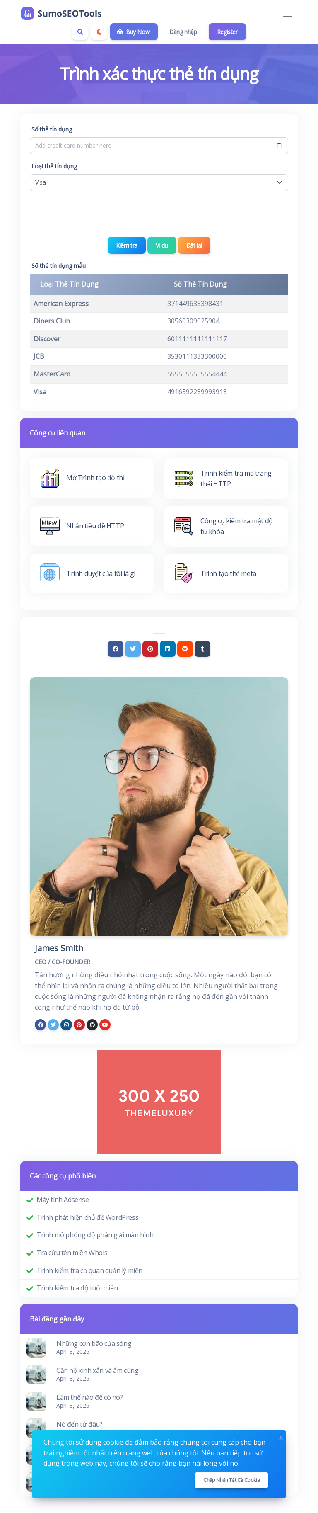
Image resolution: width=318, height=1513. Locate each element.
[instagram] (66, 1024)
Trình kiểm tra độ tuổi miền (77, 1287)
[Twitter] (133, 649)
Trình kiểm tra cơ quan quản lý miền (89, 1270)
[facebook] (40, 1024)
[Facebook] (115, 649)
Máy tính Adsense (62, 1199)
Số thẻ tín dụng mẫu (58, 266)
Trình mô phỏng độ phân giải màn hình (95, 1234)
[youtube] (105, 1024)
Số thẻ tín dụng (51, 129)
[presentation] (159, 214)
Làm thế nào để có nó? (89, 1397)
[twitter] (53, 1024)
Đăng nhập (183, 32)
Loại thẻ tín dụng (54, 166)
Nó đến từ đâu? (79, 1424)
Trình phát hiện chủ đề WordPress (87, 1217)
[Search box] (80, 32)
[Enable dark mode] (99, 32)
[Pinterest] (150, 649)
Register (227, 32)
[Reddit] (185, 649)
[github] (92, 1024)
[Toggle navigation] (287, 13)
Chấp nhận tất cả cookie (231, 1480)
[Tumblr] (202, 649)
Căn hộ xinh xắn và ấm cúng (97, 1370)
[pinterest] (79, 1024)
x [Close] (281, 1436)
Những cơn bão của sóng (93, 1343)
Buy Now (133, 32)
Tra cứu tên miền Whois (71, 1252)
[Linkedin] (168, 649)
